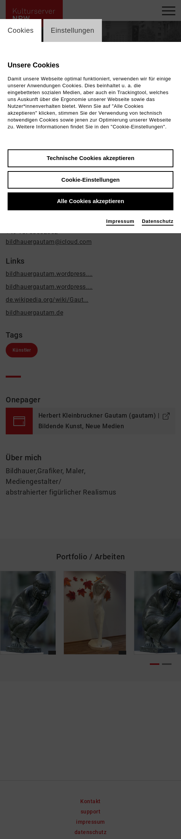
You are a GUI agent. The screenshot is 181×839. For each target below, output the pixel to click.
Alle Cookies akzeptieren (90, 201)
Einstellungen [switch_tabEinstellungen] (73, 30)
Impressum (120, 221)
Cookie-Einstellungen (90, 179)
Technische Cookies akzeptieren (91, 158)
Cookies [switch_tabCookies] (21, 30)
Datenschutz (157, 221)
